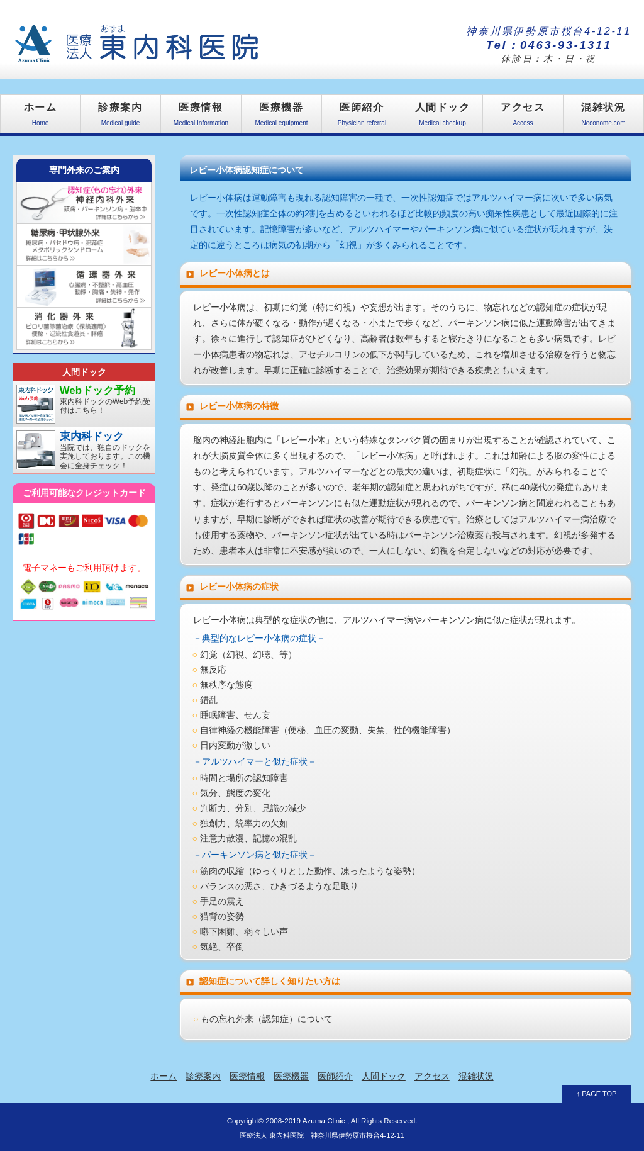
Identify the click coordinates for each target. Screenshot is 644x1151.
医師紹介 (362, 117)
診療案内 (120, 117)
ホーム (40, 117)
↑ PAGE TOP (597, 1094)
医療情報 (201, 117)
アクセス (523, 117)
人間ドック (442, 117)
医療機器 (281, 117)
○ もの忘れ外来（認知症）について (263, 1019)
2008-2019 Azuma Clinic (305, 1120)
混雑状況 (603, 117)
